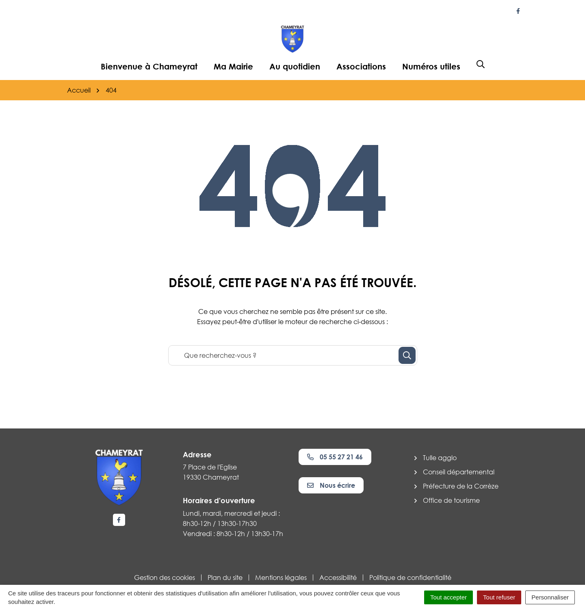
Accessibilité (338, 577)
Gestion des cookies (164, 577)
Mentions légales (281, 577)
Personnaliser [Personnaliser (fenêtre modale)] (550, 597)
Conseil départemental (458, 472)
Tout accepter (448, 597)
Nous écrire (331, 485)
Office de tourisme (451, 500)
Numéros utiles (431, 66)
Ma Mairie (233, 66)
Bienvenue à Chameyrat (149, 66)
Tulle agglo (440, 458)
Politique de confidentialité (410, 577)
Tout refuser (499, 597)
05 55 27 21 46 (335, 457)
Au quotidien (294, 66)
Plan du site (225, 577)
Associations (361, 66)
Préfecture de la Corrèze (460, 486)
